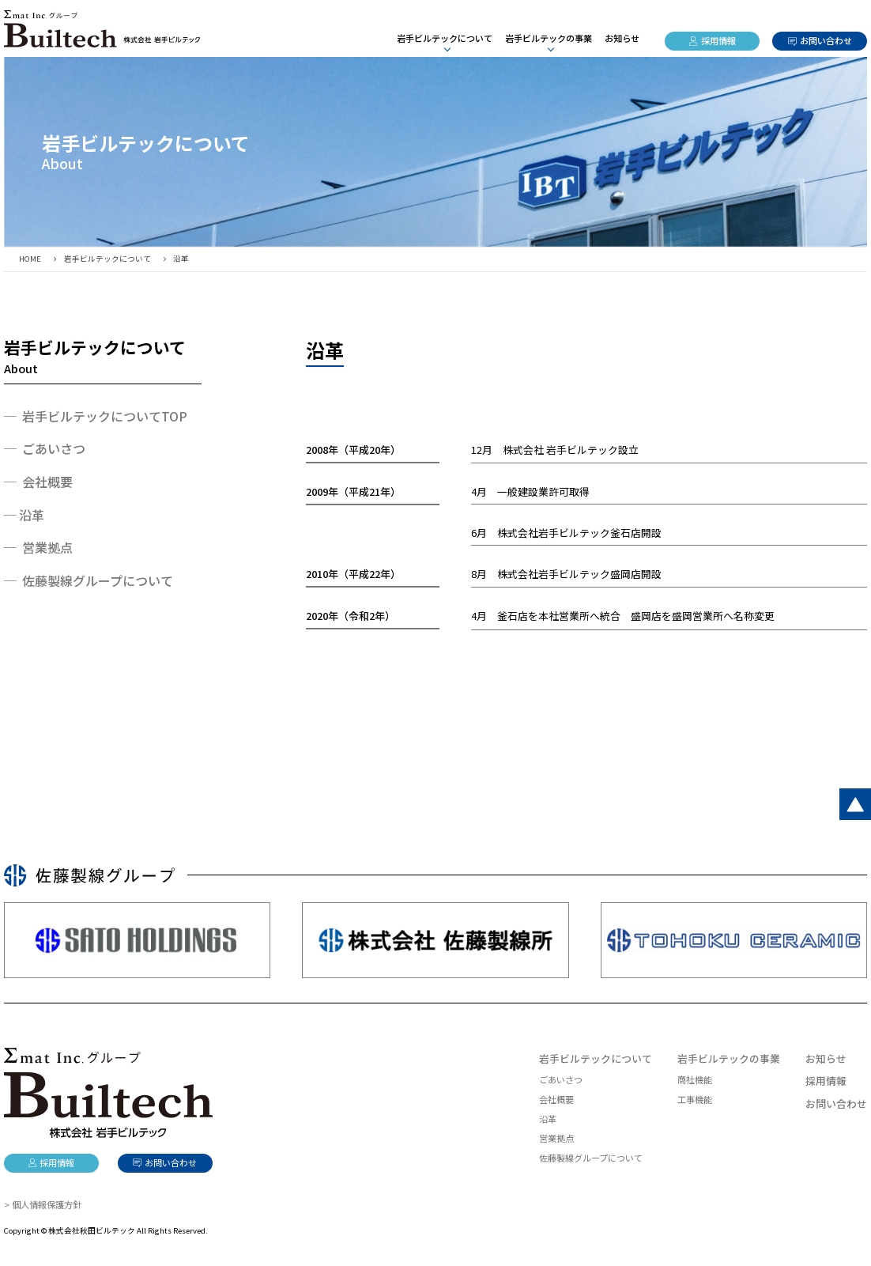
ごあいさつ (561, 1079)
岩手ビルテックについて (595, 1058)
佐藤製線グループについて (591, 1157)
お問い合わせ (826, 40)
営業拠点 (556, 1138)
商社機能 (694, 1079)
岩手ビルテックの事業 (728, 1058)
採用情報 (718, 40)
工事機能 (694, 1099)
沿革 (31, 514)
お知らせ (622, 38)
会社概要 (556, 1099)
